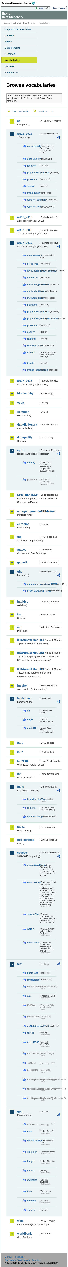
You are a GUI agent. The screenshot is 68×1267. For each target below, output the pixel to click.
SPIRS (30, 929)
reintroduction (33, 345)
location (31, 165)
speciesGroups (33, 816)
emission (32, 1152)
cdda (20, 402)
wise (20, 1220)
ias (19, 614)
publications (25, 839)
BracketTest (33, 979)
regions (31, 807)
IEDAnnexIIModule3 (28, 652)
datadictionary (27, 424)
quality (31, 332)
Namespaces (12, 72)
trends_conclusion (33, 370)
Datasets (9, 35)
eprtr (20, 450)
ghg (19, 571)
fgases (21, 549)
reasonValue (33, 882)
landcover (24, 698)
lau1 (20, 742)
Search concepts (45, 111)
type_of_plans (33, 206)
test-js (30, 1032)
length (30, 1161)
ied (19, 627)
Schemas (10, 54)
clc (28, 710)
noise (21, 827)
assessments (33, 255)
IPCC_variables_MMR (33, 590)
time (29, 1191)
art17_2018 (24, 380)
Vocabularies (12, 60)
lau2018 (22, 761)
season (31, 186)
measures (32, 277)
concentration (33, 1140)
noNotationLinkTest (33, 1026)
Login (41, 8)
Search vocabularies (20, 111)
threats (31, 352)
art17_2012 (24, 242)
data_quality (33, 159)
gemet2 (22, 562)
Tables (8, 41)
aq (19, 120)
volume (31, 1210)
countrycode (33, 146)
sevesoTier (33, 914)
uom (20, 1111)
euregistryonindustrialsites (28, 511)
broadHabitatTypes (33, 799)
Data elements (12, 47)
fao (19, 536)
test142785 (33, 1042)
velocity (31, 1200)
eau (29, 996)
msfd (20, 786)
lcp (19, 773)
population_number (33, 172)
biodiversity (25, 393)
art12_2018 (24, 217)
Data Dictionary (29, 23)
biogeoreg (32, 264)
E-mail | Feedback (14, 1256)
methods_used (33, 298)
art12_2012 (24, 133)
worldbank (24, 1233)
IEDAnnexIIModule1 (28, 640)
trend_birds (33, 193)
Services (9, 66)
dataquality (24, 437)
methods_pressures (33, 284)
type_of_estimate (33, 199)
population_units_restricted (33, 318)
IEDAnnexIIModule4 (28, 669)
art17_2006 (24, 230)
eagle (30, 719)
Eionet (18, 23)
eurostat (23, 524)
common (23, 411)
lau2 (20, 752)
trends (30, 363)
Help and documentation (18, 29)
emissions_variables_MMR (33, 584)
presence (32, 179)
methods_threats (33, 291)
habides (22, 601)
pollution (32, 304)
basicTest (32, 973)
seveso (22, 852)
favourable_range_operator (33, 270)
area (29, 1131)
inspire (22, 685)
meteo (30, 1170)
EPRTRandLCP (27, 494)
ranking (31, 338)
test (19, 964)
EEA (19, 3)
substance (33, 942)
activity (31, 462)
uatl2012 (31, 728)
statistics (32, 1180)
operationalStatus (33, 865)
